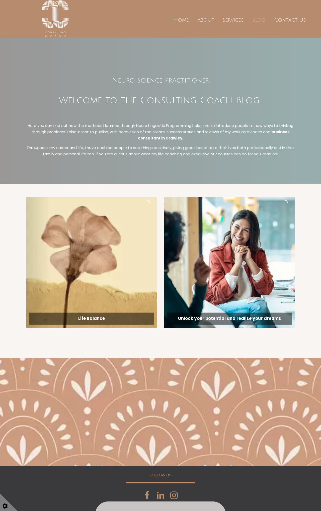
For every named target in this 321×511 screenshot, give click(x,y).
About (205, 20)
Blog (258, 20)
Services (233, 20)
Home (181, 20)
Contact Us (290, 20)
